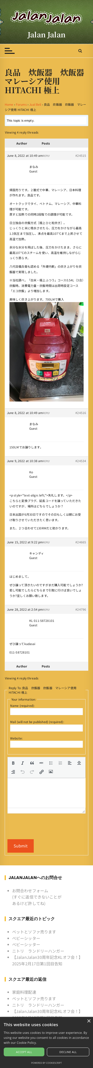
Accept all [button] (24, 1052)
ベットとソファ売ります (34, 932)
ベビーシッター (26, 938)
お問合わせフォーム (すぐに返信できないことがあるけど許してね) (37, 897)
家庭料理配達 (24, 992)
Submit (21, 846)
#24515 (80, 155)
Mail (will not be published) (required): (37, 722)
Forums (21, 104)
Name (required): (22, 705)
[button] (13, 763)
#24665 (80, 542)
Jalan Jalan (46, 34)
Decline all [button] (68, 1052)
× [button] (89, 1021)
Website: (16, 738)
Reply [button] (46, 156)
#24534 (80, 461)
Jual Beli (35, 104)
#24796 (80, 609)
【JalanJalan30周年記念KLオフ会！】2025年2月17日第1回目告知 (47, 960)
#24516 (80, 413)
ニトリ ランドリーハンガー (38, 951)
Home (9, 104)
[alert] (46, 1042)
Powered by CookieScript (46, 1063)
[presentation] (13, 763)
